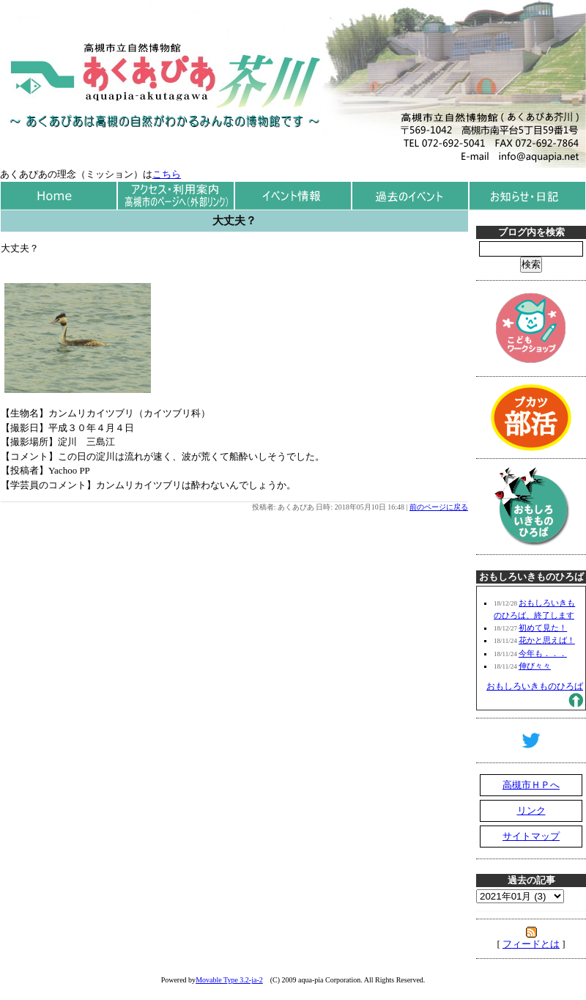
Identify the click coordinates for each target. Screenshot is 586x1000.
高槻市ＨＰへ (531, 784)
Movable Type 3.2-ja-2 (229, 980)
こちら (166, 174)
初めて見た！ (543, 627)
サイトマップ (531, 836)
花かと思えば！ (547, 640)
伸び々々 (535, 665)
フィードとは (531, 943)
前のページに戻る (438, 507)
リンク (531, 810)
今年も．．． (543, 653)
